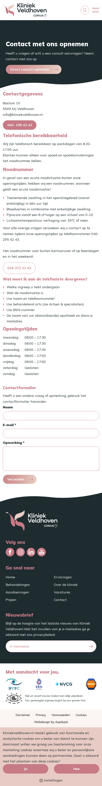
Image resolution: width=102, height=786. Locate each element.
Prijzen (11, 600)
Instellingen (51, 780)
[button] (85, 10)
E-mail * (9, 425)
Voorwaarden (61, 715)
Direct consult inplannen (29, 69)
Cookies (81, 715)
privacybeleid (44, 634)
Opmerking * (13, 442)
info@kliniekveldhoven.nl (23, 114)
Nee (76, 769)
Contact (60, 600)
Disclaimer (23, 715)
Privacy (41, 715)
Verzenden (15, 479)
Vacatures (62, 592)
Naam (8, 407)
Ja (25, 769)
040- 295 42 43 (19, 125)
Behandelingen (18, 584)
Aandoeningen (17, 592)
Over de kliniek (66, 584)
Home (10, 577)
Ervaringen (63, 577)
